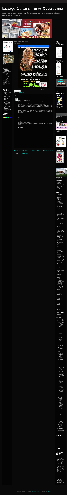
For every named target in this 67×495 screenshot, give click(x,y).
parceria (58, 277)
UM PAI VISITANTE (60, 348)
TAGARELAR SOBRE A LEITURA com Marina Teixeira (61, 382)
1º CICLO (59, 194)
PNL (58, 278)
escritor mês (59, 224)
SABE (58, 292)
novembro (60, 320)
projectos (58, 289)
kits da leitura (59, 246)
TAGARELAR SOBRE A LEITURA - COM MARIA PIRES (61, 404)
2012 (58, 314)
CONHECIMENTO (60, 218)
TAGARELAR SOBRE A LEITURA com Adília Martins (61, 394)
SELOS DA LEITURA (59, 294)
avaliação (59, 208)
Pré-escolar (59, 287)
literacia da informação (59, 266)
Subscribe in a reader (60, 449)
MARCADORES (60, 268)
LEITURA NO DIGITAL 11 (59, 255)
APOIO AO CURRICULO (59, 202)
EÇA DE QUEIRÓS (60, 184)
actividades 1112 (60, 197)
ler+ (57, 263)
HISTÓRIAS (59, 239)
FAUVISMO (6, 94)
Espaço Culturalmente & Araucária (32, 8)
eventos (58, 226)
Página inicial (35, 150)
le (57, 247)
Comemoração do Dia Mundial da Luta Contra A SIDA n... (61, 324)
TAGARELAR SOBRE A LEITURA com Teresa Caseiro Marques (61, 363)
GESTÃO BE (59, 237)
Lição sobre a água (60, 340)
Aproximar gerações (60, 387)
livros (58, 267)
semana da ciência (60, 296)
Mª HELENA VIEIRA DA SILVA (7, 102)
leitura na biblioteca (60, 251)
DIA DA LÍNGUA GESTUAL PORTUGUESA (61, 375)
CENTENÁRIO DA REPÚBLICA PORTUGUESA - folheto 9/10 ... (61, 331)
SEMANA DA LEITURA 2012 (60, 304)
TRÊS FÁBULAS (61, 351)
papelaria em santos (7, 116)
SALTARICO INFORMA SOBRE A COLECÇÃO (7, 109)
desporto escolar (60, 221)
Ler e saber (59, 260)
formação (59, 233)
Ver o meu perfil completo (6, 87)
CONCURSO (59, 217)
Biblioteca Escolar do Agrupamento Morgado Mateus (7, 70)
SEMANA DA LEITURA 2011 (60, 302)
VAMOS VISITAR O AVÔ (60, 343)
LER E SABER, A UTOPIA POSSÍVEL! (61, 390)
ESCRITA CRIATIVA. (60, 422)
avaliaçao (59, 206)
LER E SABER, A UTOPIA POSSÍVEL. (61, 368)
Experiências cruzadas (60, 378)
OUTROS (59, 275)
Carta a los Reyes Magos (61, 335)
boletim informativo (60, 211)
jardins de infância (60, 243)
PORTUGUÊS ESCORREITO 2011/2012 (60, 283)
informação (59, 242)
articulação (59, 203)
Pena (19, 98)
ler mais (25, 92)
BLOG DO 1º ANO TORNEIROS (7, 93)
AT (57, 205)
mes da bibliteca (60, 272)
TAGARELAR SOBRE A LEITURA (59, 307)
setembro (60, 430)
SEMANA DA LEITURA (59, 299)
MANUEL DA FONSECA (59, 187)
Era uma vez (59, 223)
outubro (59, 428)
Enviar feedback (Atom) (23, 153)
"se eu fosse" (60, 337)
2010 (58, 317)
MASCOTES (60, 408)
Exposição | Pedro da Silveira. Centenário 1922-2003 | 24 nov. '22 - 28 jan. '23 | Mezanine (60, 469)
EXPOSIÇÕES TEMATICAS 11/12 (60, 231)
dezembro (60, 319)
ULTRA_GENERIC (35, 491)
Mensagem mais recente (20, 150)
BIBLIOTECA (59, 209)
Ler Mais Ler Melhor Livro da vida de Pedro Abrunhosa (61, 355)
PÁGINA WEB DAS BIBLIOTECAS (7, 107)
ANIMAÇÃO (59, 199)
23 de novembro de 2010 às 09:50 (27, 98)
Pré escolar (59, 286)
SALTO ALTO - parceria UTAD (61, 425)
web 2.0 (58, 309)
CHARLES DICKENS (59, 183)
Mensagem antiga (48, 150)
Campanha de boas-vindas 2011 (60, 214)
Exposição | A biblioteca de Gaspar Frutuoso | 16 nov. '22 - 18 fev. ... (60, 458)
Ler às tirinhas (59, 259)
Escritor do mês (61, 350)
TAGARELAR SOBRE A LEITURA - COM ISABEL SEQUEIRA (61, 412)
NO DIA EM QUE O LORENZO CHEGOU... (61, 399)
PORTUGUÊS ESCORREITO (60, 281)
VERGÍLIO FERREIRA (59, 189)
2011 (58, 315)
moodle (58, 274)
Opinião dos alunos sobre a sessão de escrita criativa (61, 417)
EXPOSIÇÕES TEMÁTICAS (60, 228)
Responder (20, 127)
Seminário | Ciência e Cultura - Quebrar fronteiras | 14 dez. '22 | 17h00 (60, 463)
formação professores (59, 236)
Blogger (48, 491)
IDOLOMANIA (21, 92)
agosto (59, 431)
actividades (59, 195)
